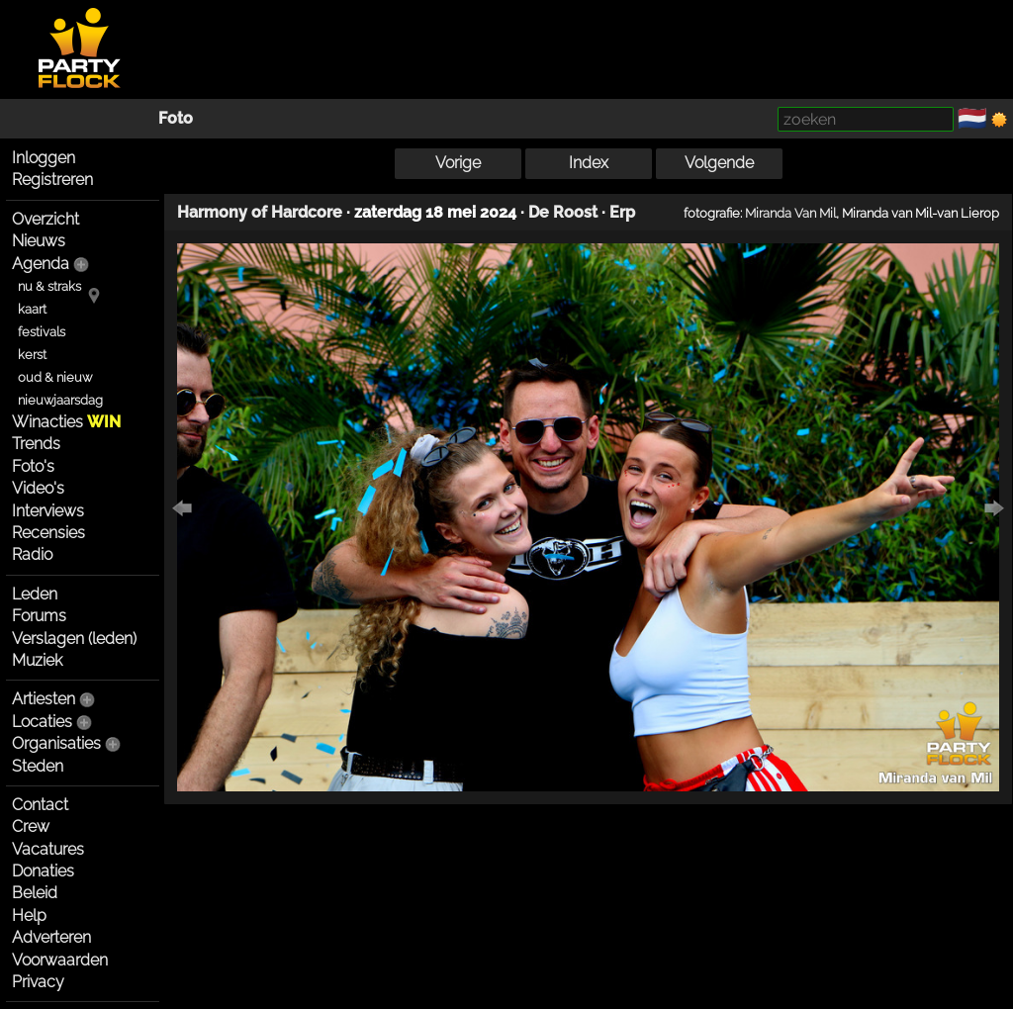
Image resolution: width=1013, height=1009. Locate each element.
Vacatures (48, 849)
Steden (37, 766)
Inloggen (43, 157)
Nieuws (38, 240)
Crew (30, 826)
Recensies (48, 532)
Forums (39, 615)
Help (29, 915)
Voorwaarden (60, 960)
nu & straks (49, 286)
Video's (38, 488)
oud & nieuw (55, 377)
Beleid (34, 892)
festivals (41, 331)
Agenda (40, 263)
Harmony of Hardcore (259, 212)
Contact (40, 804)
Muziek (37, 660)
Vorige (458, 162)
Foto (175, 118)
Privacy (38, 981)
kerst (32, 354)
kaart (32, 309)
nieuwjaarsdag (60, 400)
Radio (32, 554)
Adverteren (51, 937)
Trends (36, 443)
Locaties (42, 721)
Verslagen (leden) (74, 638)
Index (588, 162)
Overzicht (45, 219)
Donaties (43, 871)
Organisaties (56, 743)
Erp (622, 212)
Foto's (33, 466)
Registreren (52, 179)
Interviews (48, 511)
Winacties (66, 422)
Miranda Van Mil (790, 213)
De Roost (563, 212)
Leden (34, 594)
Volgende (719, 162)
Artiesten (43, 698)
